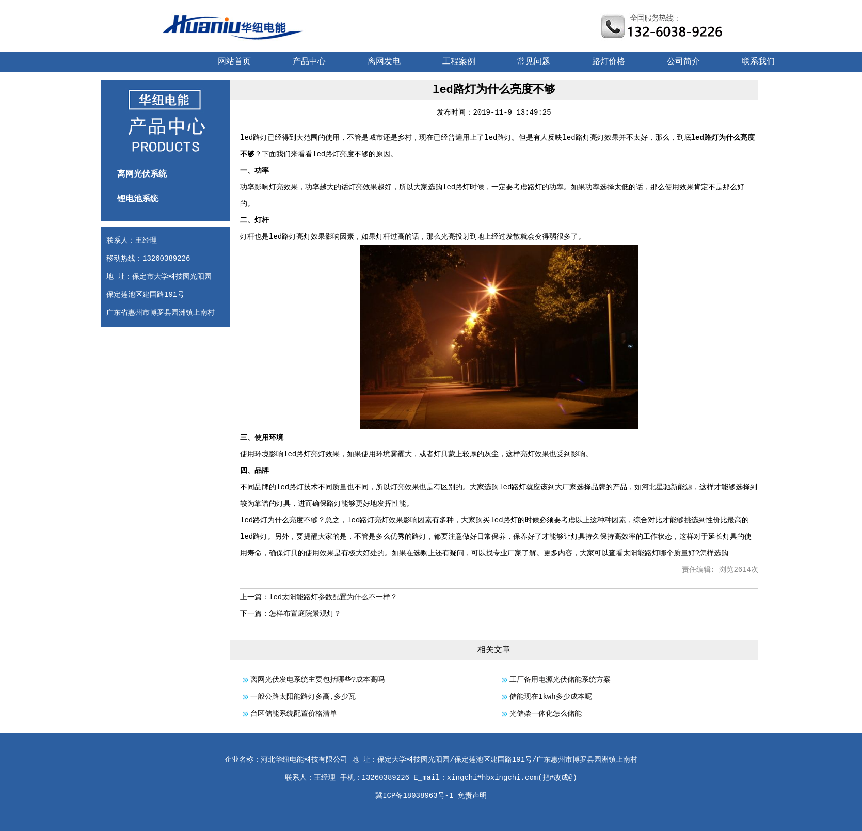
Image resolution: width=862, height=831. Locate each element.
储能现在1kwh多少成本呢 (550, 697)
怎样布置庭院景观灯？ (305, 614)
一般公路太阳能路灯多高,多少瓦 (303, 697)
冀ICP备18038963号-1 (414, 796)
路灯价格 (608, 62)
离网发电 (384, 62)
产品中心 (309, 62)
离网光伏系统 (142, 174)
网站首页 (234, 62)
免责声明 (472, 796)
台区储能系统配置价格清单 (293, 714)
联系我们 (758, 62)
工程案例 (458, 62)
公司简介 (683, 62)
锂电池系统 (137, 199)
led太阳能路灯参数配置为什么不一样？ (333, 597)
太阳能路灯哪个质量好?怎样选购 (675, 553)
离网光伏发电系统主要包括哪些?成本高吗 (317, 680)
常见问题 (533, 62)
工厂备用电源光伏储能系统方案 (560, 680)
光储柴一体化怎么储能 (545, 714)
